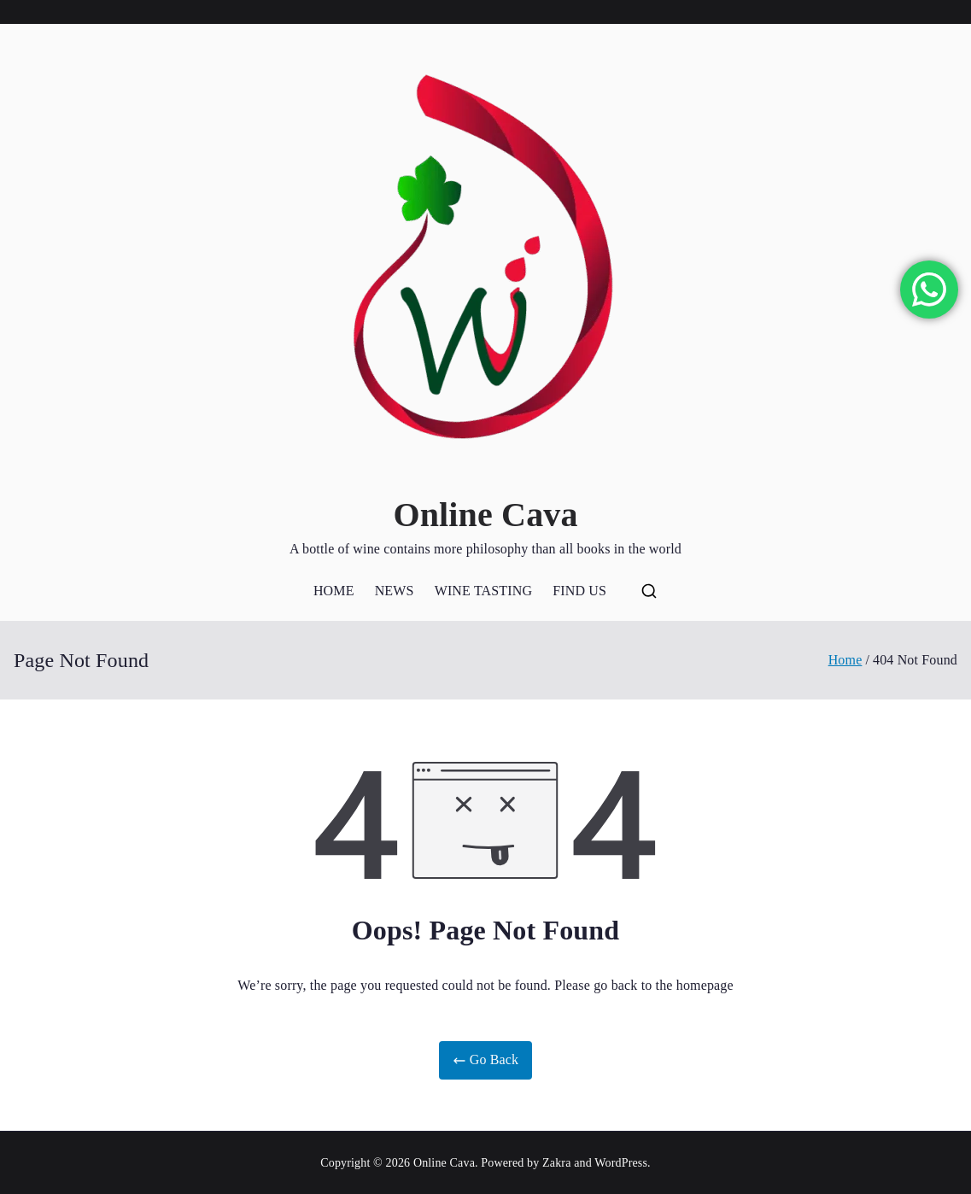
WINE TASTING (484, 590)
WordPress (620, 1162)
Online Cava (485, 514)
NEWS (394, 590)
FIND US (579, 590)
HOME (333, 590)
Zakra (556, 1162)
